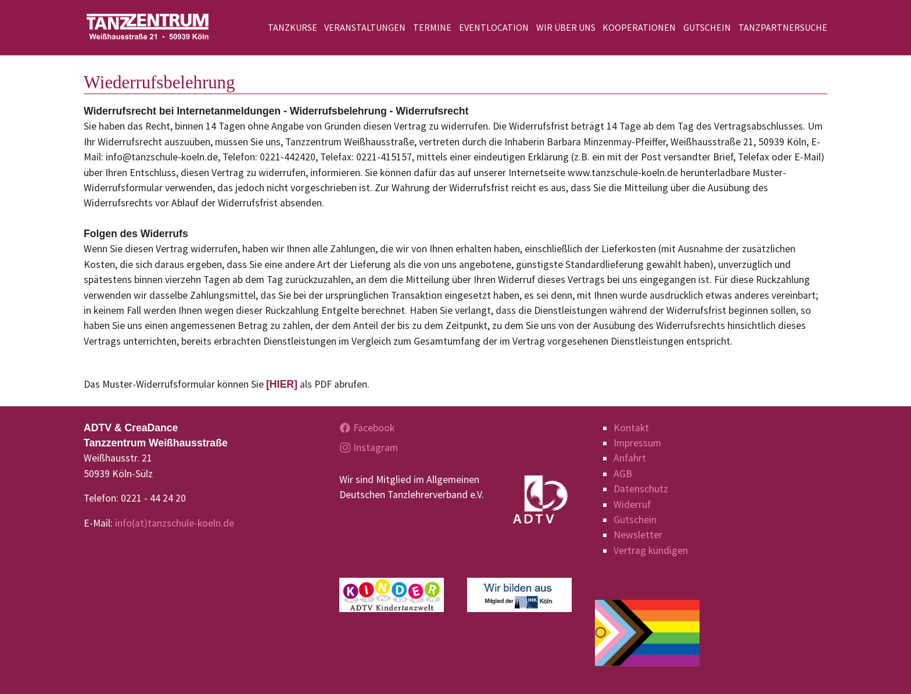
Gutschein (635, 519)
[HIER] (281, 384)
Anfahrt (630, 458)
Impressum (637, 443)
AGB (623, 473)
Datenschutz (641, 488)
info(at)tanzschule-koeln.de (174, 523)
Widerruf (632, 504)
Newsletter (638, 534)
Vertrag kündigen (651, 550)
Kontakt (631, 427)
